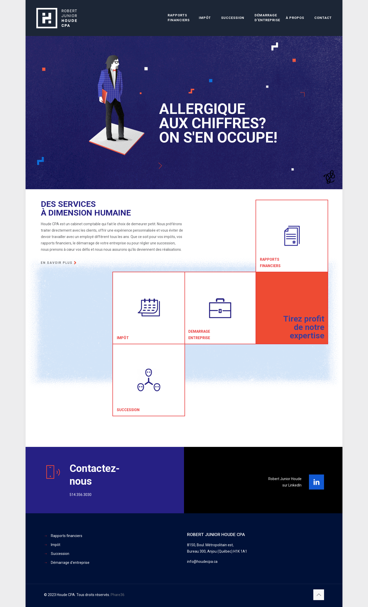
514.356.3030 (80, 495)
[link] (316, 482)
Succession (60, 554)
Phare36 (117, 595)
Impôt (55, 545)
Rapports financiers (66, 536)
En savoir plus (57, 263)
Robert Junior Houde (285, 479)
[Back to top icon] (318, 594)
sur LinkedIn (292, 485)
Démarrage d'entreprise (70, 563)
